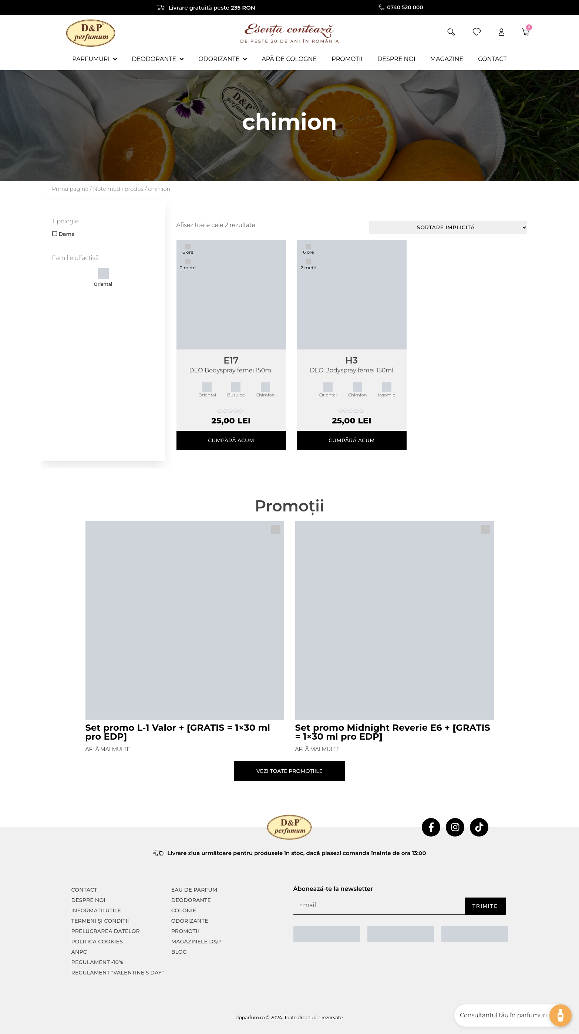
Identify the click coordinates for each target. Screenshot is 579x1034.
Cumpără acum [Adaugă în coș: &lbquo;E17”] (231, 440)
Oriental (103, 277)
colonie (183, 910)
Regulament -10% (97, 962)
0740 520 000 (405, 7)
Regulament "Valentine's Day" (117, 972)
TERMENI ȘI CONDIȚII (100, 921)
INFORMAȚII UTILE (96, 910)
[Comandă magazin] (448, 227)
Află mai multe (107, 749)
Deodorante (191, 900)
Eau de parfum (194, 889)
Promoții (185, 931)
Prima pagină (70, 189)
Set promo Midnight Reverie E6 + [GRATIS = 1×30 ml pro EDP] (393, 732)
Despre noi (88, 900)
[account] (501, 32)
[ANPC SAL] (326, 934)
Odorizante (189, 921)
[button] (451, 32)
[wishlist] (476, 32)
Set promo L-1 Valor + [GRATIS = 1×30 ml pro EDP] (177, 732)
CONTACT (84, 889)
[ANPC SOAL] (400, 934)
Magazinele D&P (196, 941)
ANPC (79, 952)
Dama (67, 234)
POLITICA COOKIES (97, 941)
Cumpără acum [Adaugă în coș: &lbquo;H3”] (352, 440)
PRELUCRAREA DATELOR (105, 931)
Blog (179, 952)
